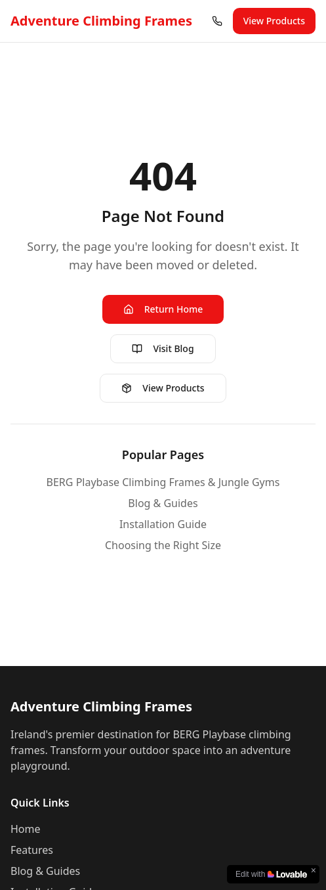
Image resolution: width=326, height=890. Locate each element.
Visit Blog (163, 348)
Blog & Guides (162, 503)
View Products (274, 20)
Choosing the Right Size (163, 545)
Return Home (163, 309)
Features (31, 850)
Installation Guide (163, 524)
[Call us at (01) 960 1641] (217, 21)
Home (25, 829)
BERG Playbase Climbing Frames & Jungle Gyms (163, 482)
